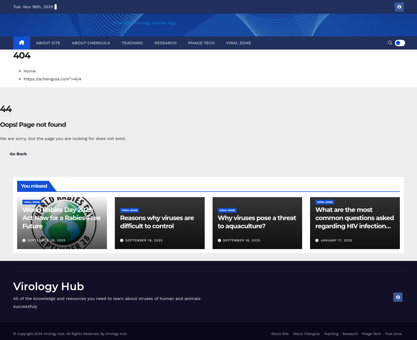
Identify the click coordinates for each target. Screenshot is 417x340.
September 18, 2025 (144, 240)
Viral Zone (238, 43)
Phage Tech (201, 43)
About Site (48, 43)
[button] (390, 42)
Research (166, 43)
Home (30, 71)
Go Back (18, 153)
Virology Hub (48, 286)
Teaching (132, 43)
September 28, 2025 (47, 240)
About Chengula (91, 43)
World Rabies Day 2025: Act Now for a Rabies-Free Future (61, 218)
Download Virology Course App (144, 22)
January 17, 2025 (336, 240)
